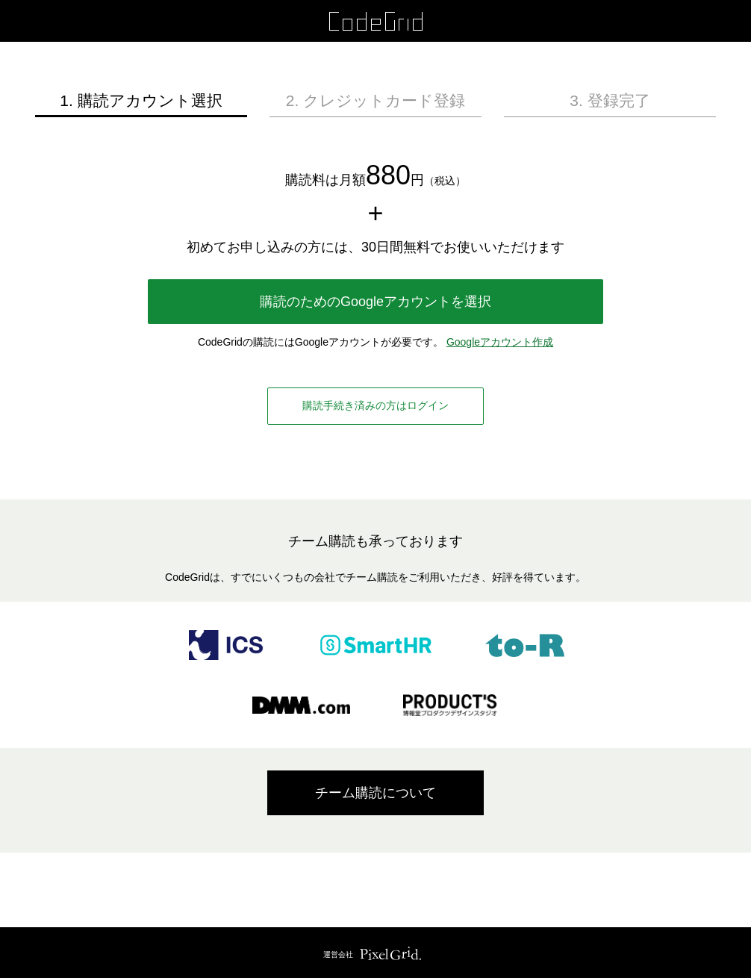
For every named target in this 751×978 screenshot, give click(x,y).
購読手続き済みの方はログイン (375, 405)
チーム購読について (375, 792)
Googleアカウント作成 (499, 342)
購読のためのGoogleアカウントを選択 (375, 301)
